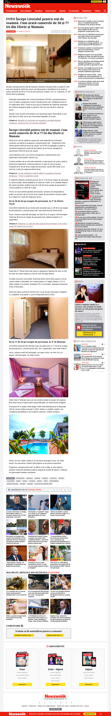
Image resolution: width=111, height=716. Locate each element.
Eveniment (11, 10)
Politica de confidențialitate (47, 706)
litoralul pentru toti (43, 484)
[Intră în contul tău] (104, 2)
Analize (38, 10)
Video (97, 10)
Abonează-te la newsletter (89, 334)
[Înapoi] (8, 58)
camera (45, 478)
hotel (39, 481)
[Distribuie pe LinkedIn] (61, 490)
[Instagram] (55, 702)
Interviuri (51, 10)
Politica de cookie (63, 706)
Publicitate (32, 706)
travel (61, 478)
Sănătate (86, 10)
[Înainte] (69, 58)
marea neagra (12, 484)
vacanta (53, 478)
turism (37, 478)
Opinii (62, 10)
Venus (25, 481)
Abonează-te (96, 2)
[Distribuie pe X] (58, 490)
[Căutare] (105, 11)
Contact (86, 706)
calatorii (10, 481)
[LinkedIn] (66, 702)
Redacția (25, 706)
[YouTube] (50, 702)
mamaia (30, 478)
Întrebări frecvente (76, 706)
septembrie (54, 481)
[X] (44, 702)
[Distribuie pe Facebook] (54, 490)
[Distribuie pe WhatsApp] (65, 490)
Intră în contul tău (24, 635)
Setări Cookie (55, 709)
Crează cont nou (54, 635)
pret (46, 481)
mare (18, 481)
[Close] (100, 714)
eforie (22, 484)
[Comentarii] (68, 490)
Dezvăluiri (25, 10)
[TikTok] (61, 702)
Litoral (32, 481)
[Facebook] (39, 702)
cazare (30, 484)
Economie (74, 10)
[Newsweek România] (17, 6)
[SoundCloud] (71, 702)
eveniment (20, 478)
